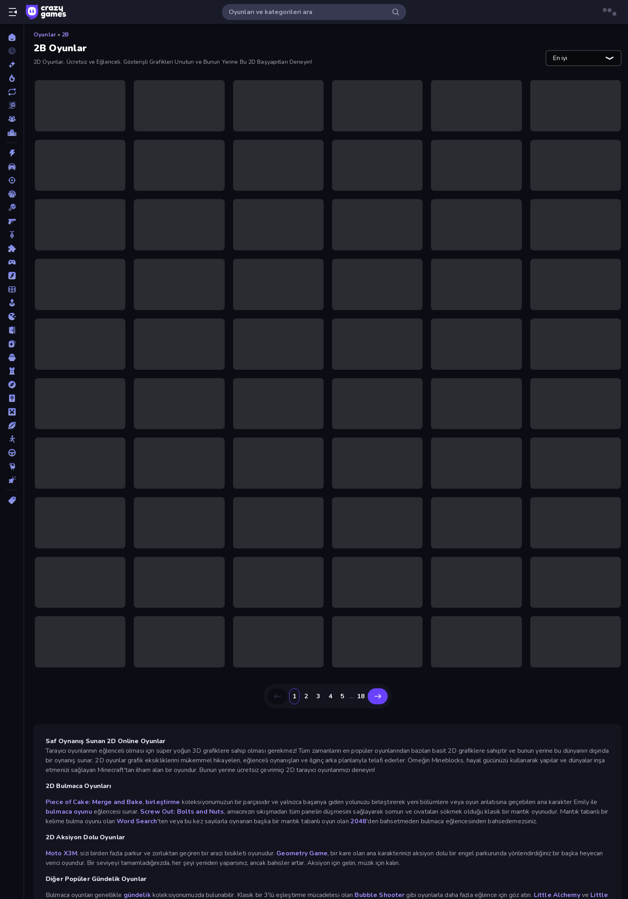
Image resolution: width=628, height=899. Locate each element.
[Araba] (12, 166)
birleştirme (162, 802)
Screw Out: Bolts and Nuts (182, 811)
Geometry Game (302, 853)
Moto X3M (61, 853)
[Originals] (12, 105)
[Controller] (12, 262)
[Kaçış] (12, 330)
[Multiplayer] (12, 119)
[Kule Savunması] (12, 371)
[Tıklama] (12, 480)
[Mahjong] (12, 398)
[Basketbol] (12, 194)
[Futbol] (12, 289)
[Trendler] (12, 78)
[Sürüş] (12, 453)
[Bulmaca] (12, 248)
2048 (358, 821)
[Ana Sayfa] (12, 37)
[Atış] (12, 180)
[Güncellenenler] (12, 92)
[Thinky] (12, 466)
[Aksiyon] (12, 153)
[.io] (12, 316)
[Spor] (12, 425)
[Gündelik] (12, 303)
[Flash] (12, 275)
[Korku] (12, 357)
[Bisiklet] (12, 235)
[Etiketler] (12, 500)
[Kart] (12, 344)
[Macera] (12, 384)
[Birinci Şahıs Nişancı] (12, 221)
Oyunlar (45, 34)
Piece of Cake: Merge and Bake (94, 802)
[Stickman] (12, 439)
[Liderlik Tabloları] (12, 132)
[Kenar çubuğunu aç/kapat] (12, 12)
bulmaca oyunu (69, 811)
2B (65, 34)
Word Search (137, 821)
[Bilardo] (12, 207)
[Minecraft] (12, 412)
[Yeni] (12, 64)
